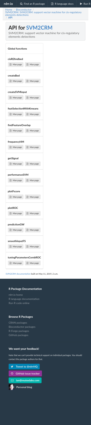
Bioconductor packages (22, 326)
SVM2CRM (39, 27)
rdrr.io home (16, 294)
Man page (16, 64)
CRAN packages (18, 322)
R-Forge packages (19, 330)
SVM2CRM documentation (18, 274)
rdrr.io (8, 4)
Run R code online (19, 303)
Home (8, 9)
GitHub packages (18, 335)
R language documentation (24, 298)
